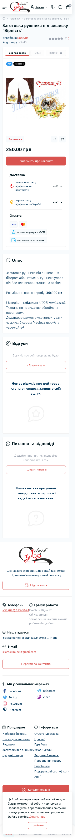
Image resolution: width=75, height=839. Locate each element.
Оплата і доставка (46, 733)
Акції (37, 776)
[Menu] (4, 7)
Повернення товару (47, 760)
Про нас (39, 739)
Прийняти (38, 825)
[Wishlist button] (54, 139)
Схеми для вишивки (16, 739)
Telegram (45, 691)
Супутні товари (12, 755)
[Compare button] (62, 139)
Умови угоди (42, 749)
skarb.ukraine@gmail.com (19, 651)
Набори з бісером (14, 733)
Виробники (42, 766)
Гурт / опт (40, 744)
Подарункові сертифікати (51, 771)
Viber (43, 697)
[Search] (61, 7)
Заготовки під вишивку (18, 749)
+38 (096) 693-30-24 (15, 610)
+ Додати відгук (36, 365)
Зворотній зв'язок (46, 755)
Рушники (15, 18)
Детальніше (37, 816)
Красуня (23, 37)
